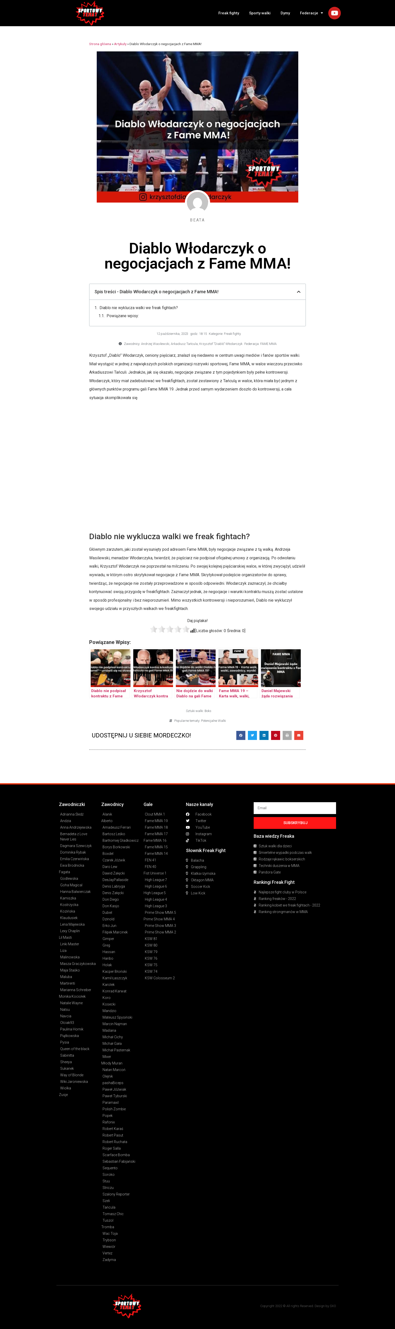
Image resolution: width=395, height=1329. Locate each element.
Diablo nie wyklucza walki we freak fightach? (139, 307)
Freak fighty (228, 13)
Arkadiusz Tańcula (184, 344)
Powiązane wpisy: (123, 315)
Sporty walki (260, 13)
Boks (208, 711)
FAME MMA (268, 344)
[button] (240, 735)
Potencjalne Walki (213, 721)
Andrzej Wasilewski (155, 344)
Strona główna (100, 44)
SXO (333, 1306)
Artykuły (120, 44)
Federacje (311, 13)
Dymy (285, 13)
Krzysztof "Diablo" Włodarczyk (220, 344)
